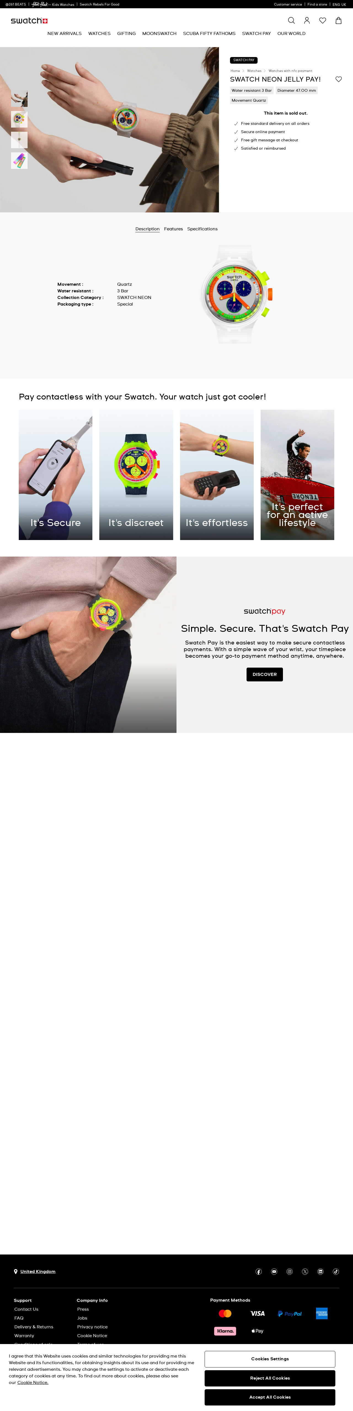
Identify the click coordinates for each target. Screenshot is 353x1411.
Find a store (317, 4)
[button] (322, 20)
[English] (340, 4)
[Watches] (99, 34)
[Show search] (291, 20)
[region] (176, 1377)
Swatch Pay (243, 60)
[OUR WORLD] (291, 34)
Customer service (288, 4)
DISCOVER (265, 674)
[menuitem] (64, 34)
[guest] (307, 20)
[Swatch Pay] (256, 34)
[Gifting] (126, 34)
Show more (69, 316)
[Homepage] (29, 20)
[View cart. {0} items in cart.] (338, 20)
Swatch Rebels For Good (99, 4)
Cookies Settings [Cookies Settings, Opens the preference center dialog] (270, 1359)
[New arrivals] (64, 34)
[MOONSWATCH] (159, 34)
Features (173, 229)
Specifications (202, 229)
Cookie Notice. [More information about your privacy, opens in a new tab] (33, 1382)
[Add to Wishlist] (338, 79)
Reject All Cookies (270, 1378)
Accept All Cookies (270, 1397)
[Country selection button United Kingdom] (34, 1272)
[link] (39, 4)
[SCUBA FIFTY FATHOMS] (209, 34)
